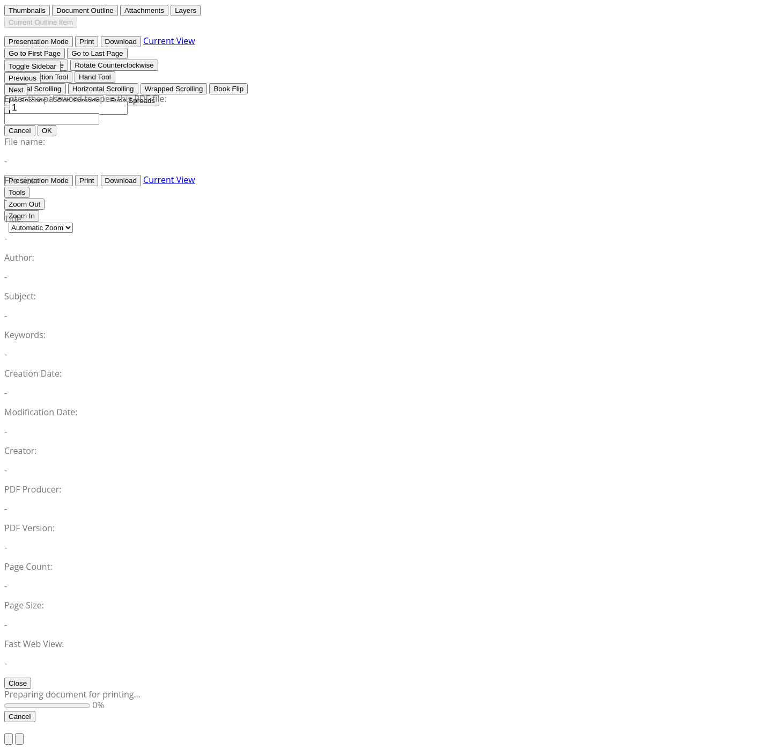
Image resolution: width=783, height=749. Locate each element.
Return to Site (31, 727)
